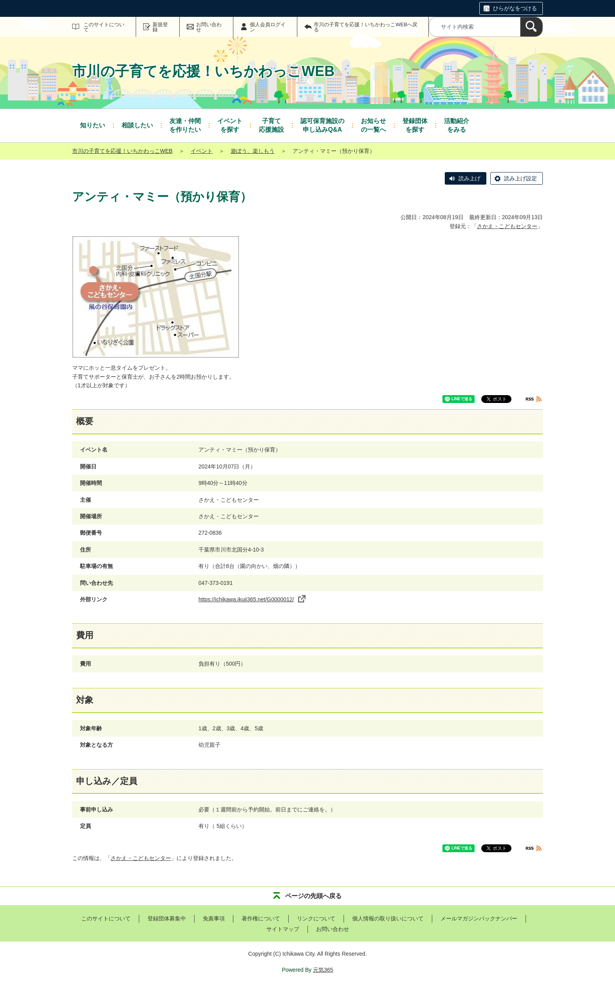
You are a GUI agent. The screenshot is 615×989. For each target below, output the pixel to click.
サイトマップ (282, 929)
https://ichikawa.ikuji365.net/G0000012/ (252, 599)
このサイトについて (104, 27)
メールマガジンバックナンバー (478, 918)
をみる (456, 125)
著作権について (261, 918)
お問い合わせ (209, 27)
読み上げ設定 (520, 178)
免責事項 (214, 918)
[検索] (531, 27)
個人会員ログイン (268, 27)
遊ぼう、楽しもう (253, 151)
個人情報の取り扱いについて (388, 918)
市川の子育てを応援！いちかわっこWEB (122, 151)
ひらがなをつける (515, 8)
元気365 (323, 970)
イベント (202, 151)
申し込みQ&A (322, 125)
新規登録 (160, 27)
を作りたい (185, 125)
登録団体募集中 (166, 918)
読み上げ (469, 178)
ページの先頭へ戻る (313, 896)
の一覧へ (373, 125)
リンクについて (316, 918)
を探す (229, 125)
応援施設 (271, 125)
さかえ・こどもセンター (507, 226)
